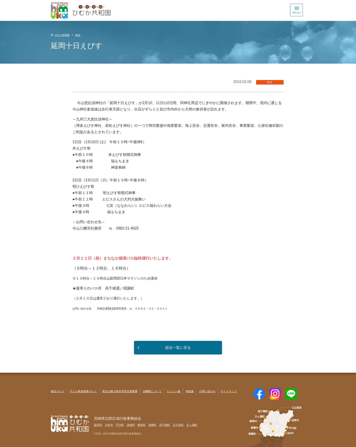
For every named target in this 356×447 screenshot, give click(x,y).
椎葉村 (141, 425)
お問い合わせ (207, 391)
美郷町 (152, 425)
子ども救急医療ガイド (83, 391)
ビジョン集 (173, 391)
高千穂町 (164, 425)
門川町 (120, 425)
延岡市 (98, 425)
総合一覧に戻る (178, 348)
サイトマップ (228, 391)
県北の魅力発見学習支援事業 (120, 391)
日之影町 (178, 425)
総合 (77, 35)
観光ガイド (57, 391)
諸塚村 (131, 425)
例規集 (190, 391)
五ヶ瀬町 (191, 425)
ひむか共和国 (61, 35)
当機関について (152, 391)
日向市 (109, 425)
